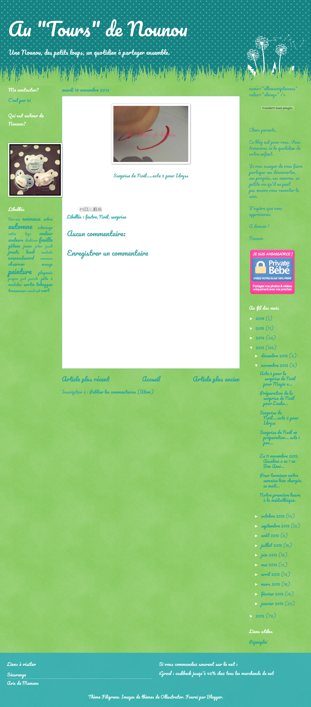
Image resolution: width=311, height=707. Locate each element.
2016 (260, 318)
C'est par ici (19, 100)
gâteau (14, 245)
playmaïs (45, 272)
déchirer (31, 240)
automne (20, 226)
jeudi (49, 246)
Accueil (151, 378)
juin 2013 (269, 554)
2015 (260, 328)
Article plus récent (85, 378)
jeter (39, 246)
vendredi (33, 291)
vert (45, 290)
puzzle (33, 279)
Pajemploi (258, 642)
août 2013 (270, 535)
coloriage (45, 227)
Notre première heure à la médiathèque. (280, 497)
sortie (28, 284)
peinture (20, 271)
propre (13, 279)
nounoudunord (21, 258)
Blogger (214, 696)
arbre (48, 219)
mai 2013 (269, 564)
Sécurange (16, 674)
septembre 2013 (276, 525)
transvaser (17, 290)
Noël (104, 216)
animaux (31, 218)
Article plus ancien (216, 378)
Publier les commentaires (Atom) (121, 391)
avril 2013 (271, 574)
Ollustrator (172, 696)
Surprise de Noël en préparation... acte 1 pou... (280, 437)
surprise (118, 216)
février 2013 (273, 593)
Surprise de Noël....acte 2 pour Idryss (279, 418)
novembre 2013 (275, 365)
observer (16, 264)
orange (47, 264)
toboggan (44, 284)
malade (47, 252)
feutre (91, 216)
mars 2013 (271, 584)
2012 (261, 615)
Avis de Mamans (23, 683)
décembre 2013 (275, 355)
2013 (260, 347)
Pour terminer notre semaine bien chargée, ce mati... (281, 480)
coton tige (19, 234)
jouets (13, 251)
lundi (30, 251)
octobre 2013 (273, 516)
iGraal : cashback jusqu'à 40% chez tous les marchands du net (216, 673)
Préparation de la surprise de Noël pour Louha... (277, 398)
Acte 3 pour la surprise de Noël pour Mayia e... (278, 378)
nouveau (46, 258)
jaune (27, 245)
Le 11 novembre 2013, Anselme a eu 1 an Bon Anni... (279, 461)
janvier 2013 (272, 603)
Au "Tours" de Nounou (98, 28)
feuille (46, 239)
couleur (46, 233)
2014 (261, 337)
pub (23, 279)
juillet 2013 (272, 545)
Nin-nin (14, 219)
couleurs (15, 240)
